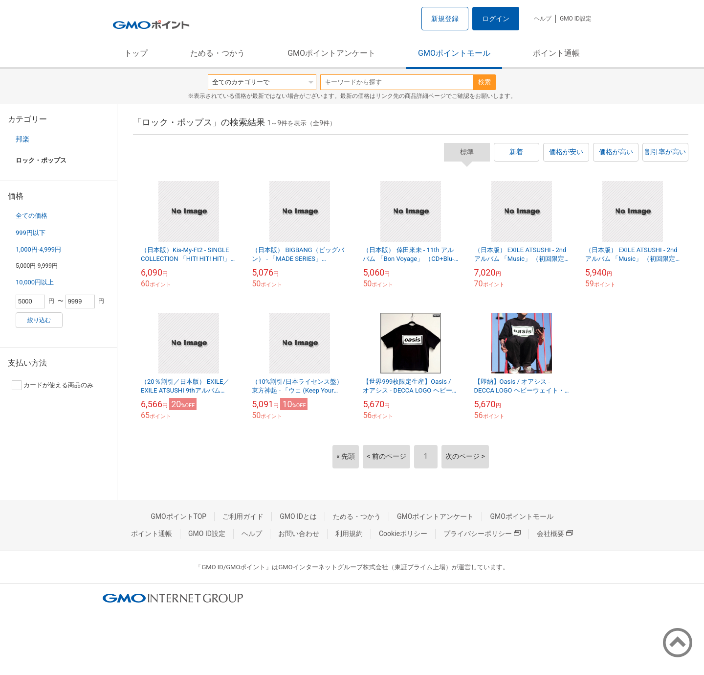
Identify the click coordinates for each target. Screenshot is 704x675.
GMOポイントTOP (178, 516)
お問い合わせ (298, 533)
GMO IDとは (298, 516)
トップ (136, 53)
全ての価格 (31, 215)
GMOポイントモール (454, 53)
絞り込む (39, 320)
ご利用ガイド (243, 516)
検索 (484, 82)
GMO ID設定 (576, 18)
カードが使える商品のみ (52, 385)
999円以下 (30, 232)
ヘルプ (542, 18)
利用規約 (349, 533)
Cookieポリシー (403, 533)
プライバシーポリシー (482, 533)
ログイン (495, 19)
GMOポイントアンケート (331, 53)
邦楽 (22, 139)
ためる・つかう (217, 53)
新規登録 (445, 19)
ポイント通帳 (556, 53)
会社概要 (555, 533)
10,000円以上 (35, 282)
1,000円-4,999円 (38, 249)
